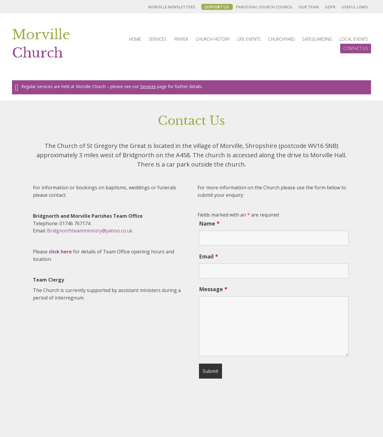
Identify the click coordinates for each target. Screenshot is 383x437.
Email (208, 256)
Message (213, 289)
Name (209, 223)
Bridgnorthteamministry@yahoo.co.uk (90, 230)
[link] (173, 7)
